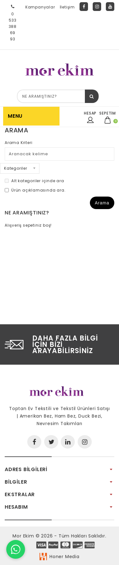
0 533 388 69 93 (12, 22)
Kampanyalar (40, 7)
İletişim (67, 7)
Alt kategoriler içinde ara (34, 180)
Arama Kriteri (18, 142)
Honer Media (64, 556)
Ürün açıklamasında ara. (35, 190)
